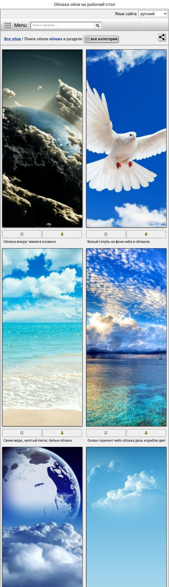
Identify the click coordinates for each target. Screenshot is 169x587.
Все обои (12, 39)
